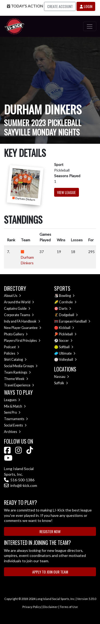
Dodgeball (68, 315)
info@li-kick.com (20, 485)
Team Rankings (17, 372)
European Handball (74, 321)
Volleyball (68, 360)
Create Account (60, 6)
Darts (65, 309)
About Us (12, 296)
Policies (11, 353)
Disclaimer (50, 607)
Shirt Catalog (15, 360)
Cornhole (68, 302)
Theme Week (16, 379)
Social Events (15, 425)
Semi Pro (12, 412)
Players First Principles (22, 341)
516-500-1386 (19, 480)
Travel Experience (19, 385)
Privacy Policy (31, 607)
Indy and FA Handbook (22, 321)
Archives (12, 432)
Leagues (12, 400)
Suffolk (61, 383)
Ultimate (67, 353)
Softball (66, 347)
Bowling (67, 296)
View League (66, 192)
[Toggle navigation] (89, 26)
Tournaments (16, 419)
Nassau (61, 377)
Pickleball (68, 334)
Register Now (50, 531)
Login (86, 6)
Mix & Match (15, 406)
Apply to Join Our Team (50, 572)
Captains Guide (17, 309)
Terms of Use (69, 607)
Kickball (66, 328)
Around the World (19, 302)
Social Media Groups (21, 366)
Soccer (66, 341)
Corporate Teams (19, 315)
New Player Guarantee (22, 328)
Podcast (11, 347)
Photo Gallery (16, 334)
